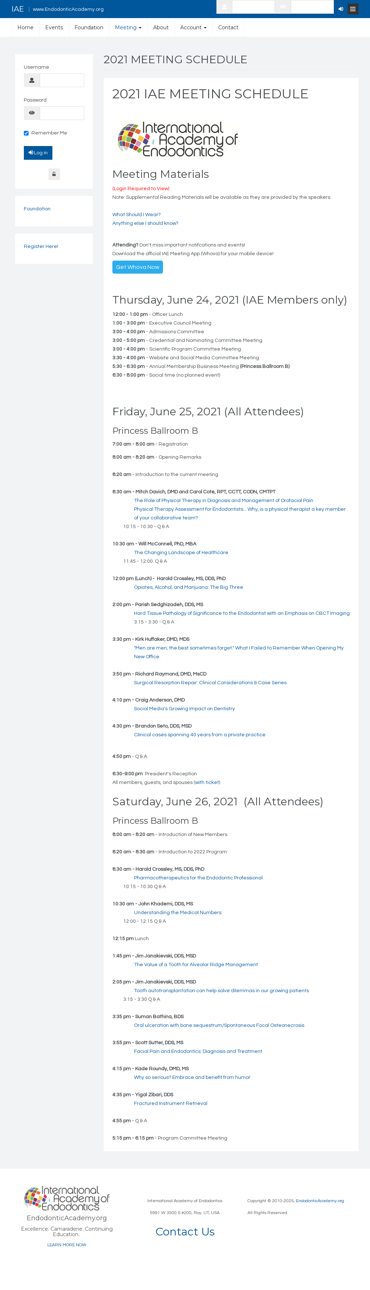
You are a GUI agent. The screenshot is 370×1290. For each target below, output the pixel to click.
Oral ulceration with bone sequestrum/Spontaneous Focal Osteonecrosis (219, 1025)
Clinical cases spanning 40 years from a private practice (200, 734)
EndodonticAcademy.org (320, 1201)
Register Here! (41, 246)
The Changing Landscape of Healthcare (181, 552)
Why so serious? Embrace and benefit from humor (192, 1077)
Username (36, 67)
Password (35, 100)
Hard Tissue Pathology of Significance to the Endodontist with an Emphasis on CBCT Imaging (242, 613)
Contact (228, 27)
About (161, 27)
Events (54, 27)
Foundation (88, 27)
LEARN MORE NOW (66, 1245)
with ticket (207, 782)
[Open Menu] (353, 9)
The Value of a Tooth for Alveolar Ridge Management (196, 964)
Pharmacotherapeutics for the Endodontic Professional (198, 877)
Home (25, 27)
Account (193, 27)
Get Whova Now (137, 267)
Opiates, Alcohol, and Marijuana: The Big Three (188, 587)
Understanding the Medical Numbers (177, 912)
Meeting (128, 27)
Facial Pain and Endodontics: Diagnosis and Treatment (198, 1051)
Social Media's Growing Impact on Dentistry (184, 708)
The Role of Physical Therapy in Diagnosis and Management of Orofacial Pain (223, 500)
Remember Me (45, 133)
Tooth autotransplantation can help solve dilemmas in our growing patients (221, 990)
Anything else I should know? (145, 223)
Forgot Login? (54, 174)
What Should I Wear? (136, 214)
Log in (38, 152)
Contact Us (185, 1231)
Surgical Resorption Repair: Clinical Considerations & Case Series (210, 682)
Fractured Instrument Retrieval (170, 1103)
